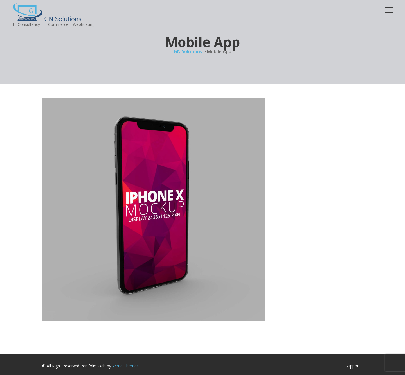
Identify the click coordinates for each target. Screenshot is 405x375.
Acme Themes (125, 366)
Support (353, 366)
